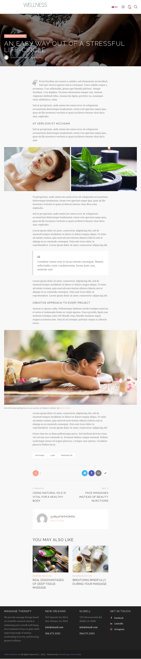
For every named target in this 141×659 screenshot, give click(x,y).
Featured (39, 455)
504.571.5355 (52, 633)
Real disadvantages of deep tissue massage (49, 584)
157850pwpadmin (62, 516)
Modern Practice (15, 36)
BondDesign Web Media (70, 654)
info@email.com (54, 627)
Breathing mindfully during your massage (90, 582)
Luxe (52, 455)
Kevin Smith (65, 408)
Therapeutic (67, 455)
